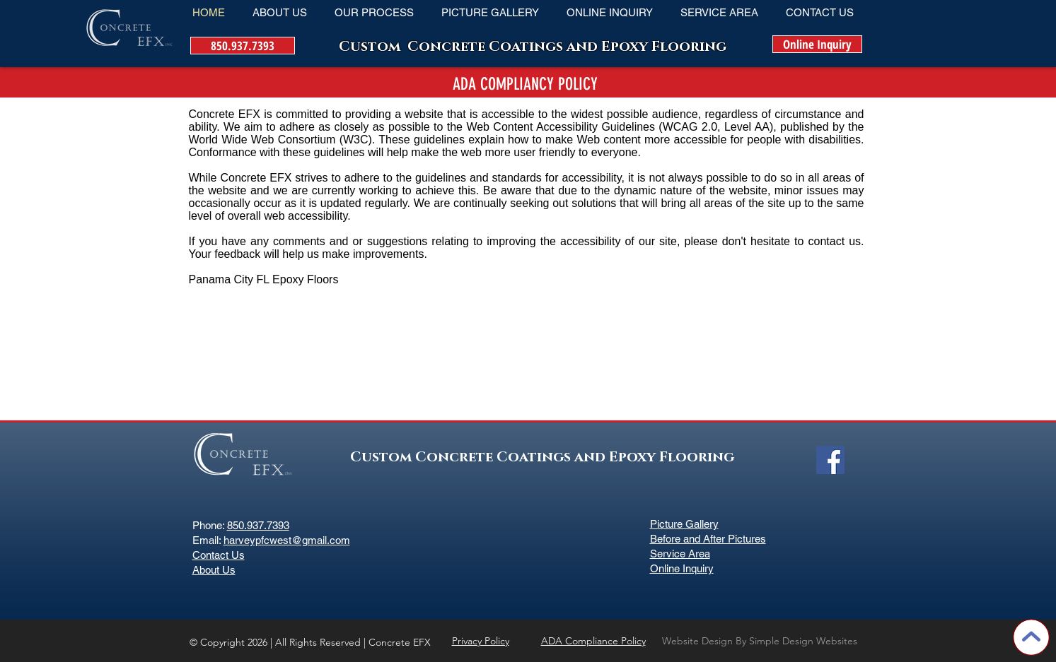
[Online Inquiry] (817, 44)
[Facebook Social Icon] (830, 460)
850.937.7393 (258, 525)
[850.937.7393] (242, 45)
